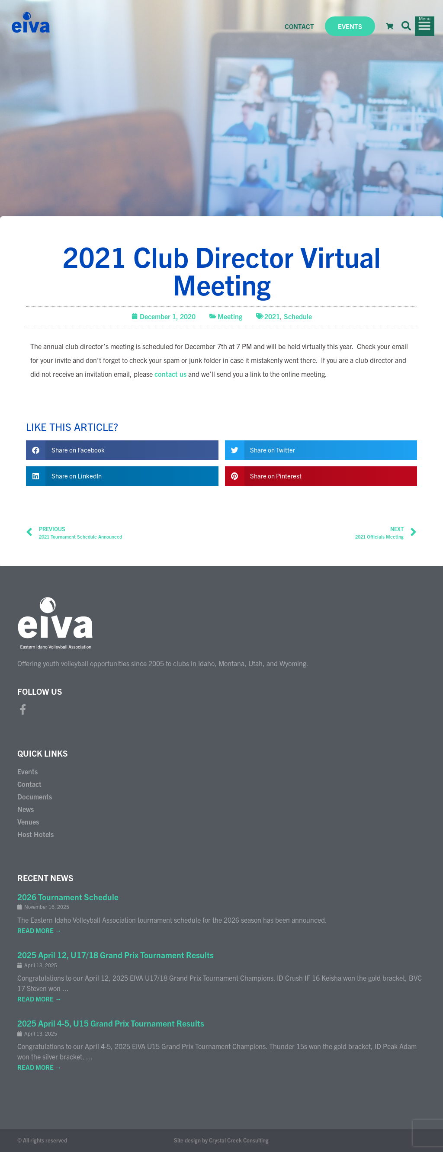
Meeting (230, 316)
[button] (406, 26)
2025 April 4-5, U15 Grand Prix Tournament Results (110, 1023)
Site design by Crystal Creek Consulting (221, 1140)
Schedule (298, 316)
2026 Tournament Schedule (68, 897)
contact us (170, 373)
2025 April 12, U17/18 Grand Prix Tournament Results (115, 955)
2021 (272, 316)
